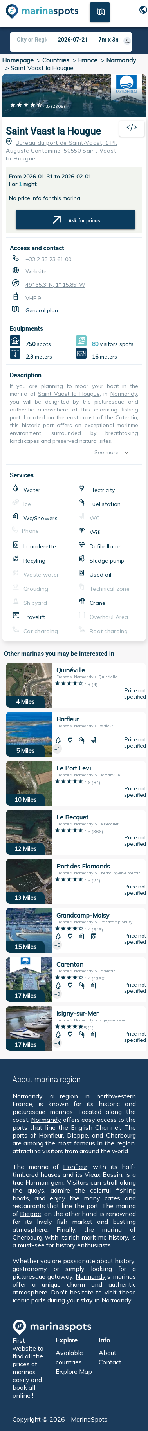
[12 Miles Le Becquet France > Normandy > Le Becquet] (76, 832)
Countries (55, 60)
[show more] (128, 453)
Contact (110, 1362)
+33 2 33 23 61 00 (48, 259)
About (107, 1352)
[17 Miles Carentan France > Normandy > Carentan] (76, 979)
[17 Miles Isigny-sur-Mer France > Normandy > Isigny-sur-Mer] (76, 1028)
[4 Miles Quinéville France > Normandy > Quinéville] (76, 685)
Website (36, 271)
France (87, 60)
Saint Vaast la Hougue (53, 131)
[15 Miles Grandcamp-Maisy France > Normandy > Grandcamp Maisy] (76, 930)
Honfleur (51, 1135)
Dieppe (77, 1135)
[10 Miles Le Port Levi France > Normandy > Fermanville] (76, 783)
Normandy (121, 60)
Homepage (18, 60)
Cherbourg (121, 1135)
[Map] (100, 11)
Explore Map (74, 1371)
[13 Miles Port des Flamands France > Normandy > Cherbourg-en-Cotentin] (76, 881)
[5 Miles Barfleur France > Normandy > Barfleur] (76, 734)
